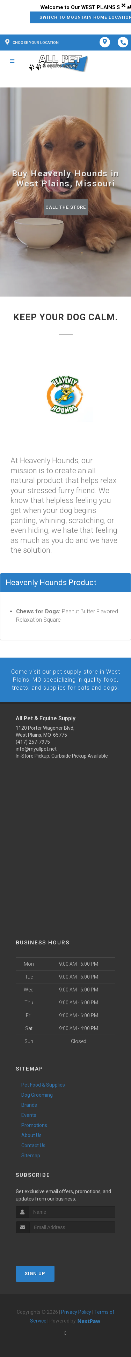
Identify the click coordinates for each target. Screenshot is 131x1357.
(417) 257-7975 (33, 741)
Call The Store (65, 207)
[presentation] (53, 1246)
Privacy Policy (76, 1311)
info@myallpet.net (36, 748)
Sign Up (35, 1273)
